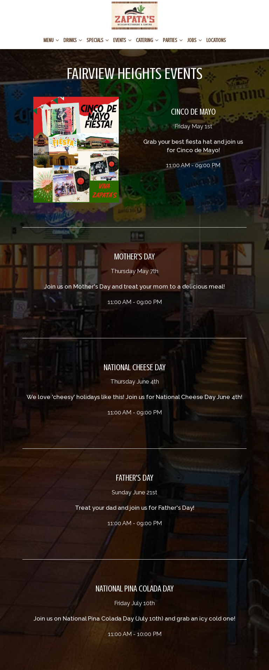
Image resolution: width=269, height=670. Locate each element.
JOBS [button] (194, 40)
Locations (216, 40)
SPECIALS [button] (98, 40)
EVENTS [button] (122, 40)
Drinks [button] (72, 40)
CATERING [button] (147, 40)
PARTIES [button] (173, 40)
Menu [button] (51, 40)
